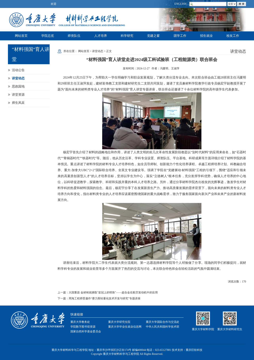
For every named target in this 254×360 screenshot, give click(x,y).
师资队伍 (74, 35)
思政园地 (18, 86)
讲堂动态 (18, 78)
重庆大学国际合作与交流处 (162, 321)
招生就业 (206, 35)
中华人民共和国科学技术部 (162, 326)
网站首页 (21, 35)
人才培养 (100, 35)
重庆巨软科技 (194, 349)
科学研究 (127, 35)
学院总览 (47, 35)
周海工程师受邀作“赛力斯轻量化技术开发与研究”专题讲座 (104, 298)
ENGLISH (180, 3)
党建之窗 (153, 35)
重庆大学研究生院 (119, 321)
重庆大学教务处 (80, 321)
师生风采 (18, 102)
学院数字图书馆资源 (82, 326)
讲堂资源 (18, 94)
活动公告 (18, 70)
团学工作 (180, 35)
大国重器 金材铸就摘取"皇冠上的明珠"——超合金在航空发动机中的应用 (113, 292)
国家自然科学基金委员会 (85, 331)
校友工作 (232, 35)
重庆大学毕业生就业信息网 (124, 326)
